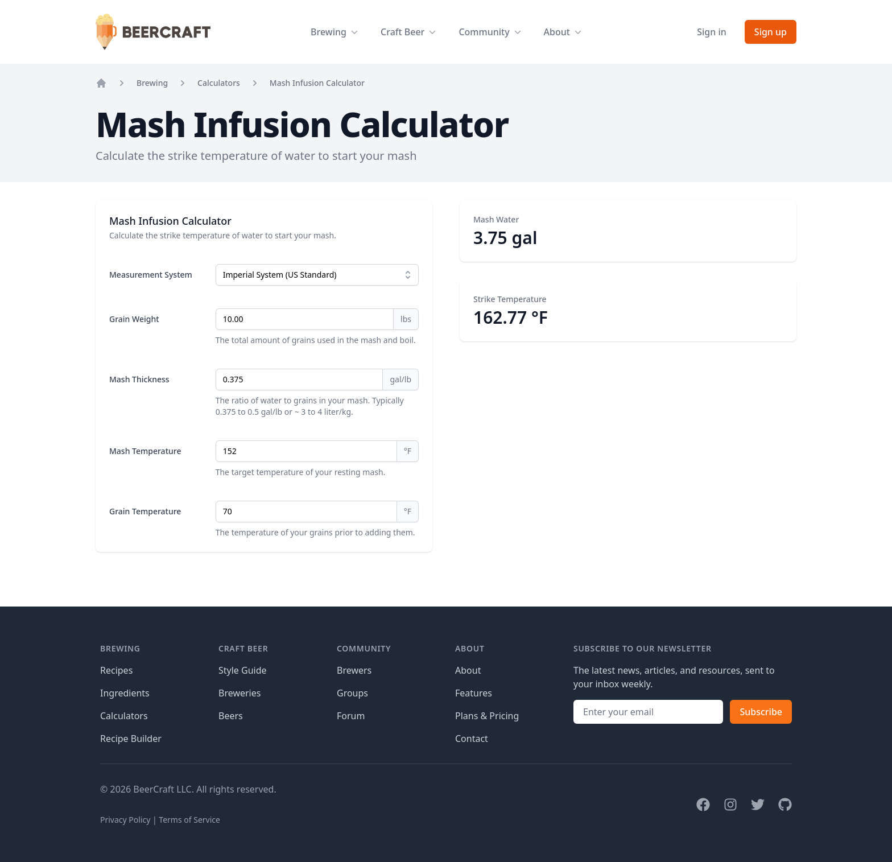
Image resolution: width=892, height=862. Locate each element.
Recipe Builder (131, 738)
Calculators (218, 82)
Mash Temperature (145, 451)
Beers (230, 716)
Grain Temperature (145, 511)
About (468, 670)
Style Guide (242, 670)
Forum (351, 716)
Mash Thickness (139, 379)
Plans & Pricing (487, 716)
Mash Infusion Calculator (317, 82)
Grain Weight (134, 319)
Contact (471, 738)
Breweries (239, 693)
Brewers (354, 670)
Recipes (116, 670)
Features (473, 693)
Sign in (711, 32)
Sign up (770, 32)
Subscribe (761, 712)
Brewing (152, 82)
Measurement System (150, 274)
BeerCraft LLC (162, 789)
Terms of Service (189, 819)
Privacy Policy (125, 819)
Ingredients (125, 693)
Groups (352, 693)
